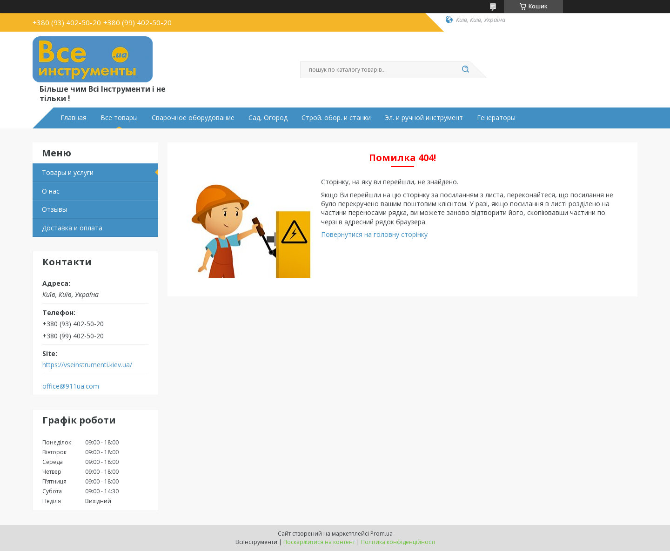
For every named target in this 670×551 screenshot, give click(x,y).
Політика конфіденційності (398, 542)
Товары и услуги (68, 172)
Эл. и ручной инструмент (424, 117)
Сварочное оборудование (193, 117)
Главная (73, 117)
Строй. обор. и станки (336, 117)
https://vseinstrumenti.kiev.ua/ (87, 365)
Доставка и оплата (72, 227)
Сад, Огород (268, 117)
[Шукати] (465, 69)
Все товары (119, 117)
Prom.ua (381, 534)
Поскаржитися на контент (319, 542)
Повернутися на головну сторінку (374, 234)
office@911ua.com (70, 386)
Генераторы (496, 117)
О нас (51, 191)
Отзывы (54, 209)
